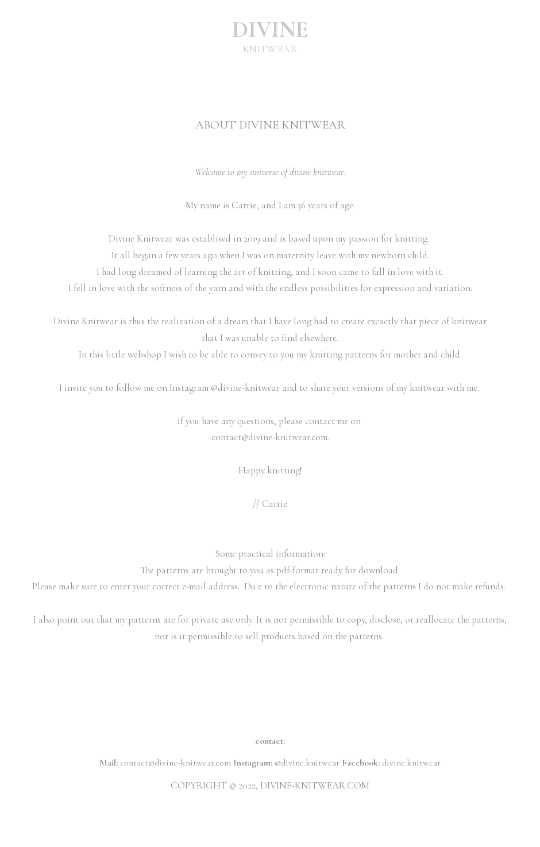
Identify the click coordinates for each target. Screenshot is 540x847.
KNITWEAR (270, 48)
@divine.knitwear (307, 762)
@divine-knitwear (245, 388)
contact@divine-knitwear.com (269, 437)
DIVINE (270, 29)
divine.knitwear (411, 762)
